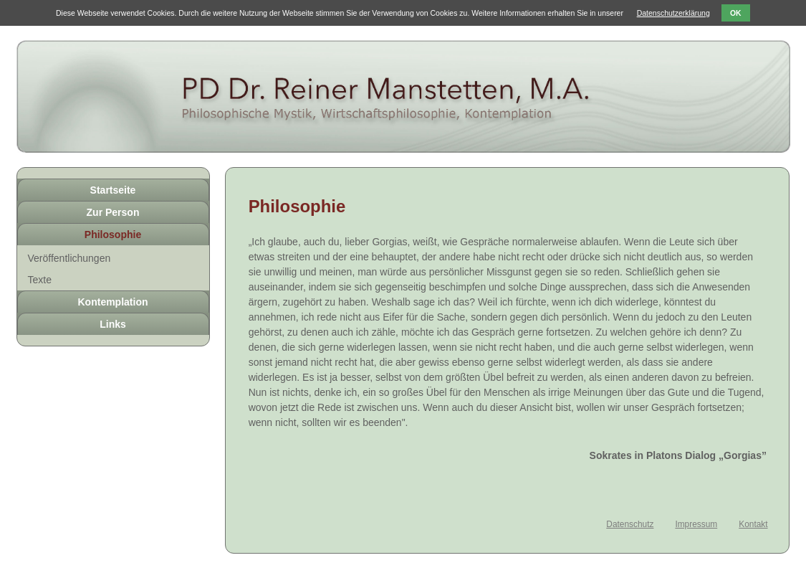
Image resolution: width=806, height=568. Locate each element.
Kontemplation (113, 302)
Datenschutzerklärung (673, 13)
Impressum (696, 524)
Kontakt (753, 524)
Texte (40, 279)
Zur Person (113, 212)
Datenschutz (629, 524)
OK (736, 13)
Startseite (113, 190)
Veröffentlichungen (69, 258)
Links (113, 324)
